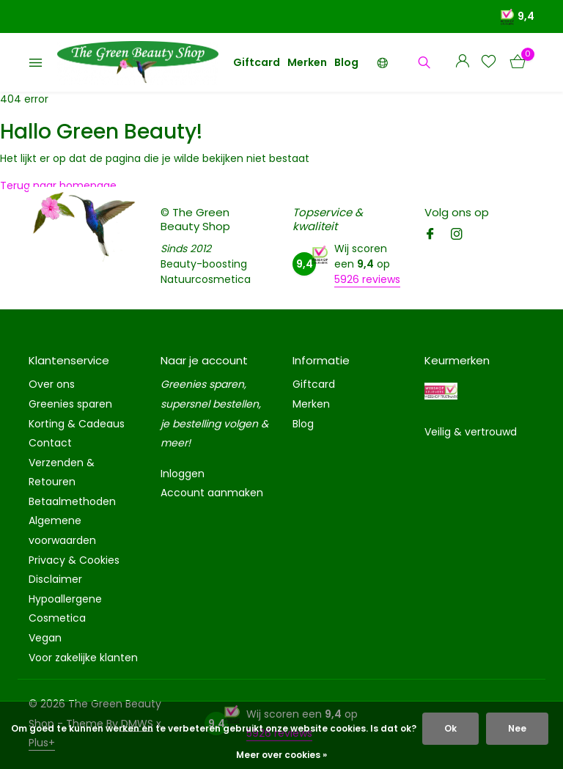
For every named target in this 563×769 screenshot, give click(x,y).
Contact (50, 442)
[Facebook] (430, 235)
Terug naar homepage (58, 185)
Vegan (45, 637)
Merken (307, 62)
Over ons (52, 384)
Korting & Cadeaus (77, 423)
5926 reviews (367, 279)
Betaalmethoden (72, 501)
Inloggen (183, 473)
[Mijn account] (462, 63)
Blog (346, 62)
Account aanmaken (212, 492)
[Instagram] (457, 235)
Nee (517, 728)
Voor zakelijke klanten (83, 657)
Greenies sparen (70, 404)
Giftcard (256, 62)
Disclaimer (55, 579)
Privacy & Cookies (74, 560)
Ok (450, 728)
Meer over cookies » (281, 754)
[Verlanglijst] (488, 63)
